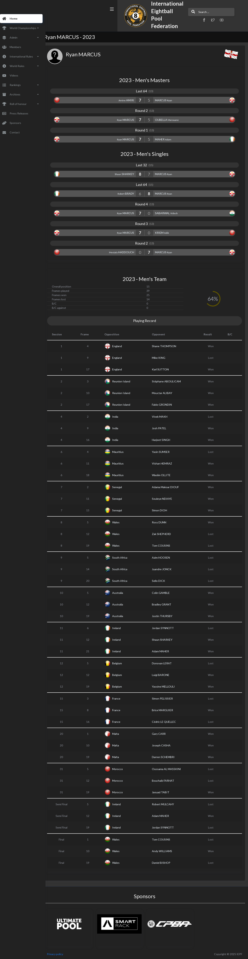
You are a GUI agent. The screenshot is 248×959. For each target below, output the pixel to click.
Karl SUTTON (163, 369)
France (122, 698)
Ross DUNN (162, 522)
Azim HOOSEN (164, 557)
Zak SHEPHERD (164, 534)
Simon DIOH (162, 510)
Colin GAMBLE (164, 592)
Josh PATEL (162, 428)
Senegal (122, 487)
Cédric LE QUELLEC (167, 721)
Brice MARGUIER (166, 710)
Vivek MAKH (163, 416)
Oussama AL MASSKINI (169, 769)
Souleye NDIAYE (165, 498)
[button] (169, 20)
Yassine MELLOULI (166, 686)
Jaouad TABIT (164, 792)
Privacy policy (62, 954)
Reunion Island (127, 381)
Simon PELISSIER (165, 698)
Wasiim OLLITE (164, 475)
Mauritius (123, 451)
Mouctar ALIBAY (165, 393)
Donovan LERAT (165, 663)
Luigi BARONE (164, 675)
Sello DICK (162, 580)
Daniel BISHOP (164, 862)
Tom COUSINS (164, 545)
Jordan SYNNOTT (166, 628)
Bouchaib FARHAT (166, 780)
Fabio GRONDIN (165, 404)
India (121, 416)
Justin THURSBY (165, 616)
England (122, 346)
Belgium (122, 663)
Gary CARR (162, 733)
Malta (121, 733)
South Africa (125, 557)
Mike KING (162, 357)
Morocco (123, 769)
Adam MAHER (163, 651)
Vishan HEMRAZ (165, 463)
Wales (121, 522)
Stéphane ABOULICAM (169, 381)
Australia (123, 592)
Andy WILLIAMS (165, 851)
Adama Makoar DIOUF (168, 487)
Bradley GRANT (165, 604)
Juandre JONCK (165, 569)
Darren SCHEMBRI (166, 757)
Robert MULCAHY (166, 804)
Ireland (122, 628)
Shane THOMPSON (167, 346)
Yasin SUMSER (164, 451)
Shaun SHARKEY (165, 639)
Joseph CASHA (164, 745)
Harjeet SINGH (164, 439)
